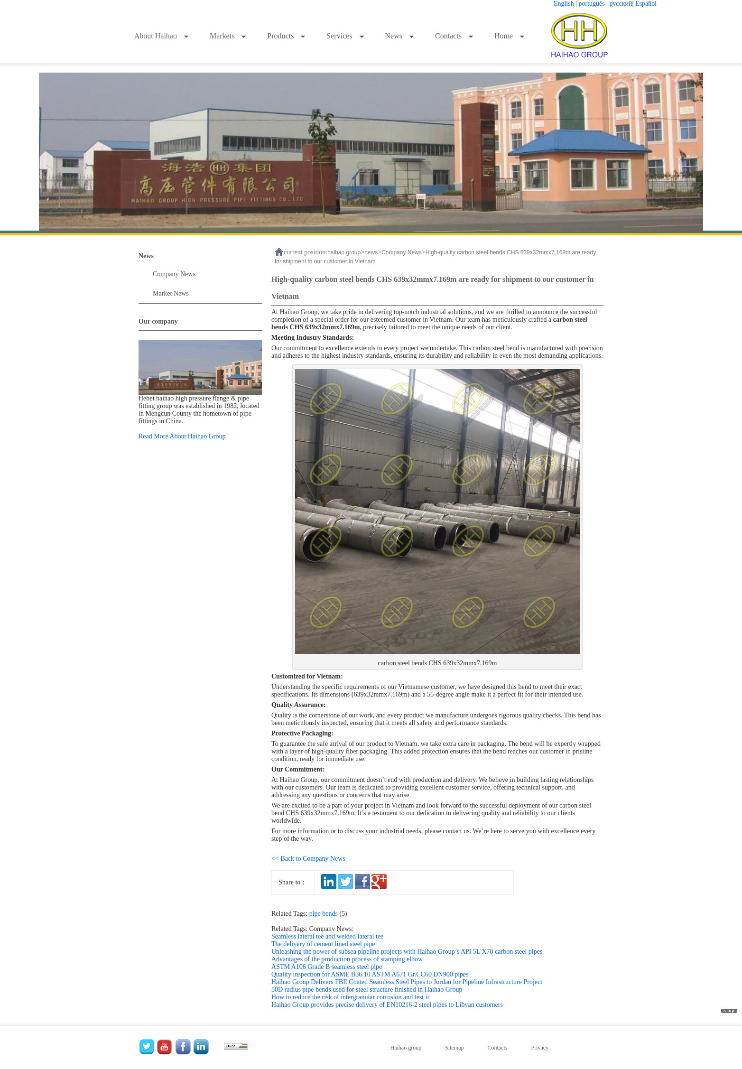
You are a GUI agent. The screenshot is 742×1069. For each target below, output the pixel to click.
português (592, 3)
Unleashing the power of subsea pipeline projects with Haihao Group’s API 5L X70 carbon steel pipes (406, 951)
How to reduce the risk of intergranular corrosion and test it (350, 997)
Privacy (539, 1047)
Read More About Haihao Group (182, 436)
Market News (171, 293)
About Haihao (161, 36)
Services (345, 36)
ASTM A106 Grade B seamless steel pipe (326, 966)
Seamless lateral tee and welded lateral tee (327, 936)
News (399, 36)
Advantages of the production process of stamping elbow (347, 959)
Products (286, 36)
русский (621, 3)
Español (646, 3)
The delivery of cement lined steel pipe (323, 944)
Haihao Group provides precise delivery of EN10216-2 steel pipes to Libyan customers (387, 1004)
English (564, 3)
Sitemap (454, 1047)
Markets (228, 36)
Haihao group (406, 1047)
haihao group (344, 252)
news (371, 252)
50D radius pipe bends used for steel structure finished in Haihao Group (366, 989)
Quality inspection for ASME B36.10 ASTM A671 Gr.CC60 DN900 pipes (370, 974)
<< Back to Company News (308, 858)
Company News (174, 274)
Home (509, 36)
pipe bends (330, 913)
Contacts (454, 36)
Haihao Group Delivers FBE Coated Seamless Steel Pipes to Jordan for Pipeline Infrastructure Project (406, 981)
